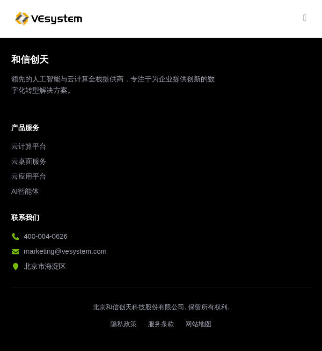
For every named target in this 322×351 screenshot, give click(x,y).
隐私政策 (123, 324)
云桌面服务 (28, 161)
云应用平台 (28, 176)
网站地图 (198, 324)
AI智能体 (25, 191)
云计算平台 (28, 146)
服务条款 (161, 324)
